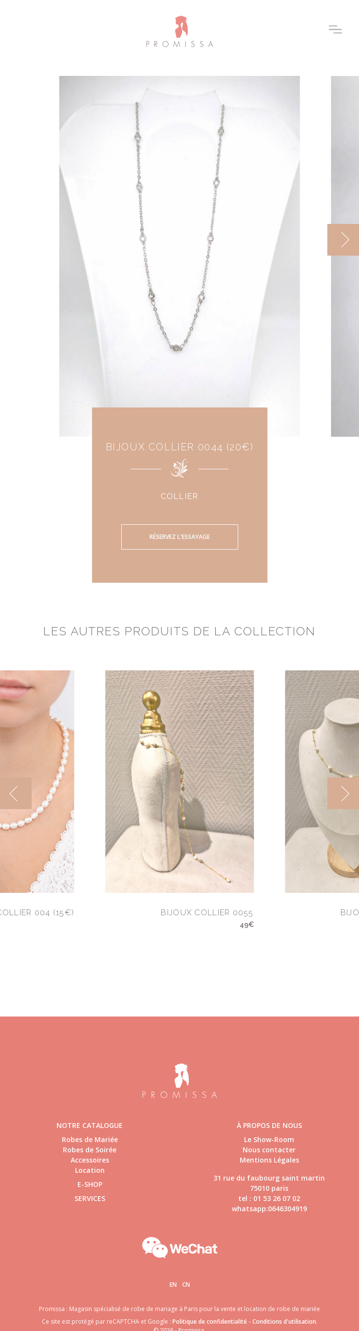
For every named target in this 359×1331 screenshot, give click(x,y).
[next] (343, 240)
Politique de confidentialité (209, 1321)
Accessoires (90, 1160)
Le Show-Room (269, 1139)
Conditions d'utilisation (284, 1321)
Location (90, 1170)
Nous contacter (269, 1149)
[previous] (16, 793)
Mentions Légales (269, 1160)
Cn (186, 1284)
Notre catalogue (90, 1125)
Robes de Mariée (90, 1139)
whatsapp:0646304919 (269, 1208)
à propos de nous (269, 1125)
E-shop (89, 1184)
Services (90, 1198)
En (173, 1284)
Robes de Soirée (89, 1149)
